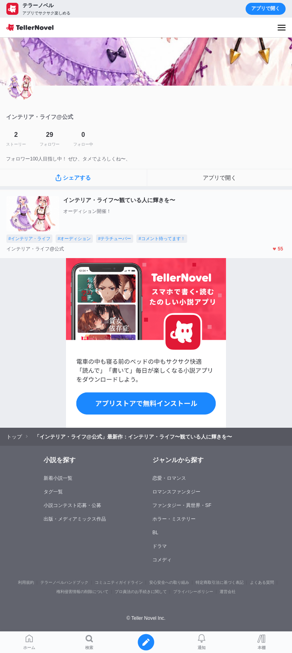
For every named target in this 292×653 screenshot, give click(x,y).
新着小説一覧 (58, 478)
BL (155, 532)
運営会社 (228, 591)
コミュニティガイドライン (119, 582)
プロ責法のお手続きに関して (141, 591)
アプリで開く (265, 8)
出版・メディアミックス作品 (75, 519)
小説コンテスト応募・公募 (72, 505)
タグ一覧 (53, 492)
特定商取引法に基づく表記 (220, 582)
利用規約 (26, 582)
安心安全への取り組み (169, 582)
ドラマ (159, 546)
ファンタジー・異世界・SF (181, 505)
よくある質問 (262, 582)
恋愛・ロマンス (169, 478)
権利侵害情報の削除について (82, 591)
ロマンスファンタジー (176, 492)
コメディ (162, 560)
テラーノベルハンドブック (64, 582)
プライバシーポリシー (193, 591)
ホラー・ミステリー (174, 519)
